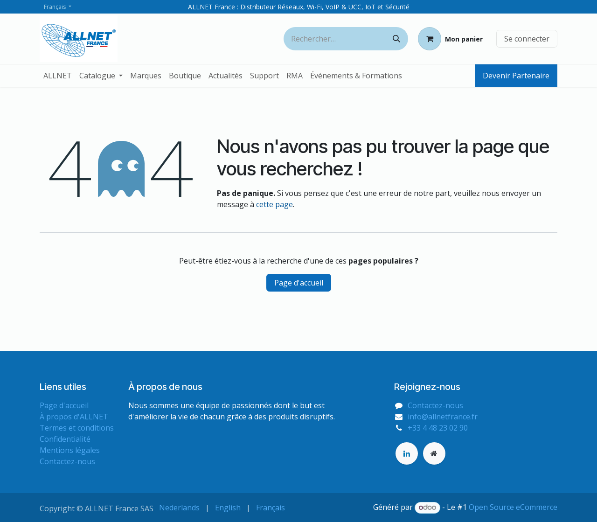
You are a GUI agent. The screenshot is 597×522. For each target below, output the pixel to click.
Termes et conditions (77, 428)
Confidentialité (65, 439)
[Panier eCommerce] (450, 39)
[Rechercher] (396, 38)
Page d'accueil (298, 283)
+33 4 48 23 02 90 (438, 428)
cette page (274, 204)
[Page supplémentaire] (434, 453)
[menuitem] (58, 75)
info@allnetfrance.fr (443, 416)
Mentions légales (70, 450)
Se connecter (526, 39)
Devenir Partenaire (516, 75)
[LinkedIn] (407, 453)
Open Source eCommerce (513, 507)
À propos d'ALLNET (74, 416)
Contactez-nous (67, 461)
